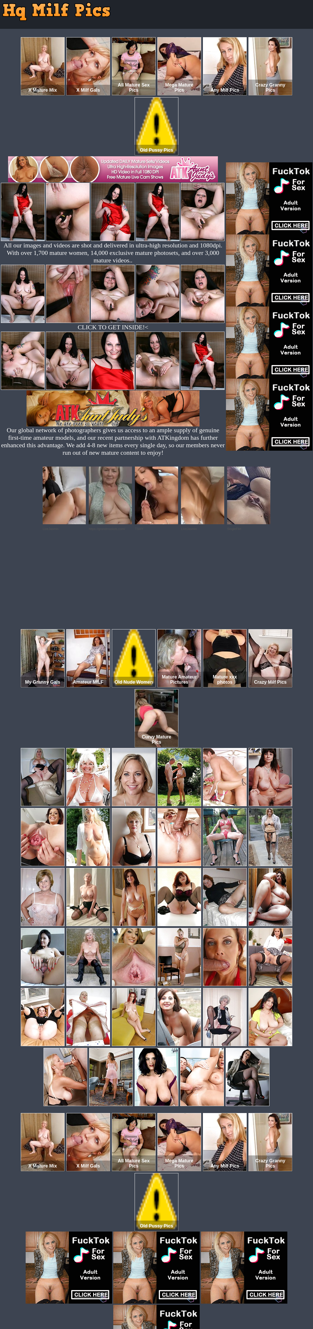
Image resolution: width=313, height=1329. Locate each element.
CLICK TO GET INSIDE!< (113, 327)
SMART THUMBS (166, 1305)
